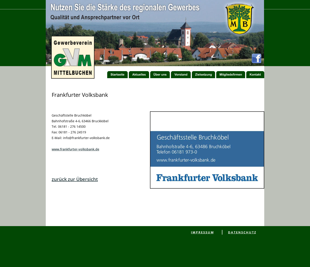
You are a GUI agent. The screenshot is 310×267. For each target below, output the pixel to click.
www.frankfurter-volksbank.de (75, 149)
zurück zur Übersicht (75, 179)
